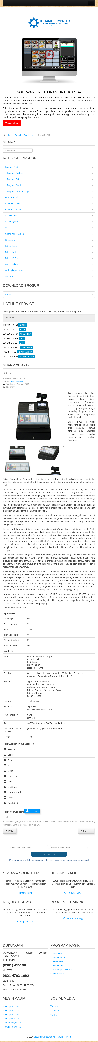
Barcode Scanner (13, 209)
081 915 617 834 (14, 342)
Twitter (53, 1015)
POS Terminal (11, 197)
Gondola (9, 276)
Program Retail (14, 179)
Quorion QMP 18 (13, 1022)
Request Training (73, 918)
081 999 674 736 (14, 338)
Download (32, 811)
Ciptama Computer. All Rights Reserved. (52, 1036)
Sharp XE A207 (12, 1014)
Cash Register (11, 221)
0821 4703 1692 (19, 356)
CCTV (7, 227)
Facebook (54, 1010)
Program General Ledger (18, 191)
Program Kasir (12, 167)
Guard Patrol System (14, 233)
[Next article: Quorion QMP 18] (86, 830)
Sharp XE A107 (12, 1006)
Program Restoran (15, 173)
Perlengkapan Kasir (14, 270)
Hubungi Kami (72, 892)
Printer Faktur (11, 264)
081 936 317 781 (17, 334)
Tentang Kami (25, 892)
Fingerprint (10, 239)
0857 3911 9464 (15, 325)
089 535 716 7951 (18, 347)
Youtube (54, 1006)
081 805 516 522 (14, 329)
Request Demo (25, 921)
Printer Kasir (11, 252)
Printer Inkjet (11, 246)
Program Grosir (14, 185)
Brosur (8, 294)
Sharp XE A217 (12, 1018)
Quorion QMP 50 (13, 1026)
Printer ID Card (12, 258)
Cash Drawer (11, 215)
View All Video (12, 123)
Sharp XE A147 (12, 1010)
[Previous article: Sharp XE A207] (9, 830)
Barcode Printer (12, 203)
